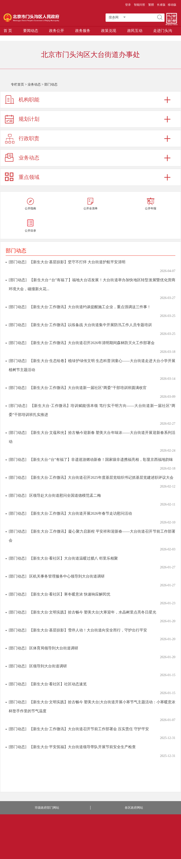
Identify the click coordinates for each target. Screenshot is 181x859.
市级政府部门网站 (47, 807)
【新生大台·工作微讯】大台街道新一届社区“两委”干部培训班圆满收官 (88, 388)
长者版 (161, 4)
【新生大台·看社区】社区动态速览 (58, 684)
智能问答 (139, 4)
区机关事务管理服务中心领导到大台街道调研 (67, 576)
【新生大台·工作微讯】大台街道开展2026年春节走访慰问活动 (80, 513)
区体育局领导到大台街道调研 (53, 648)
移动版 (172, 4)
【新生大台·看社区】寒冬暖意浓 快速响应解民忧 (69, 594)
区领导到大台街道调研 (48, 666)
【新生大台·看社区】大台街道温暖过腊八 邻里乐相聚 (73, 558)
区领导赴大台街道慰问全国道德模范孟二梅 (65, 495)
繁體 (151, 4)
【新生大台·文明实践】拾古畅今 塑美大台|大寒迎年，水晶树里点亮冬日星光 (92, 612)
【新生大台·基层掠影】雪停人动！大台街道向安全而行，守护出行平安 (88, 630)
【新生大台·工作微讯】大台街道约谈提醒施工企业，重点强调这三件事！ (90, 307)
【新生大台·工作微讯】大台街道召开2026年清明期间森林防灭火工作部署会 (92, 343)
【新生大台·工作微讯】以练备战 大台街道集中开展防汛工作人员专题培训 (90, 325)
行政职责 (29, 138)
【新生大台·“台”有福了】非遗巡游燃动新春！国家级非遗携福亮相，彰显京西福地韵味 (101, 460)
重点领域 (29, 177)
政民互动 (134, 31)
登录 (128, 4)
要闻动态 (30, 31)
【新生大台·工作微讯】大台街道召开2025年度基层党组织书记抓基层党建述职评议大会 (101, 477)
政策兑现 (108, 31)
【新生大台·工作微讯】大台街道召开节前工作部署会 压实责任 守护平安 (89, 729)
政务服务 (82, 31)
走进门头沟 (162, 31)
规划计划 (29, 119)
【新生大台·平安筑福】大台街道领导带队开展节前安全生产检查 (82, 747)
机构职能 (29, 100)
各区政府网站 (134, 807)
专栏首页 (17, 84)
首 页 (8, 31)
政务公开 (56, 31)
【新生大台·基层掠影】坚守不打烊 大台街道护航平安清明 (77, 262)
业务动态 (34, 84)
